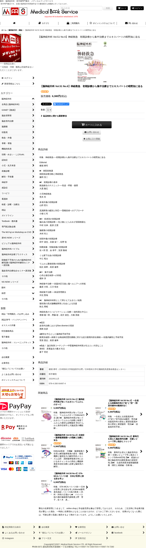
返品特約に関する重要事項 (54, 116)
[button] (92, 138)
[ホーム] (14, 23)
